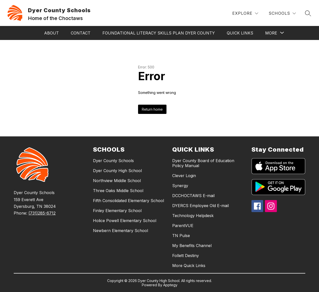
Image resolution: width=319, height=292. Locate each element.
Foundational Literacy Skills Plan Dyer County (158, 32)
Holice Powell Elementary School (124, 220)
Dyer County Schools (113, 160)
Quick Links (240, 32)
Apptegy (170, 285)
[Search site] (308, 13)
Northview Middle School (117, 180)
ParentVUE (182, 225)
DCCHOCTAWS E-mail (193, 195)
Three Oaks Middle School (118, 190)
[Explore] (245, 13)
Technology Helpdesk (193, 215)
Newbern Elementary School (120, 230)
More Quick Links (188, 265)
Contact (80, 32)
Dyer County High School (117, 170)
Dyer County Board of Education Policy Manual (203, 163)
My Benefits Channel (192, 245)
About (51, 32)
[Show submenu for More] (271, 33)
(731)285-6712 (42, 213)
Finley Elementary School (117, 210)
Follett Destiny (185, 255)
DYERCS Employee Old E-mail (200, 205)
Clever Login (184, 175)
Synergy (180, 185)
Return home (152, 109)
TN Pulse (181, 235)
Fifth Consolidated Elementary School (128, 200)
